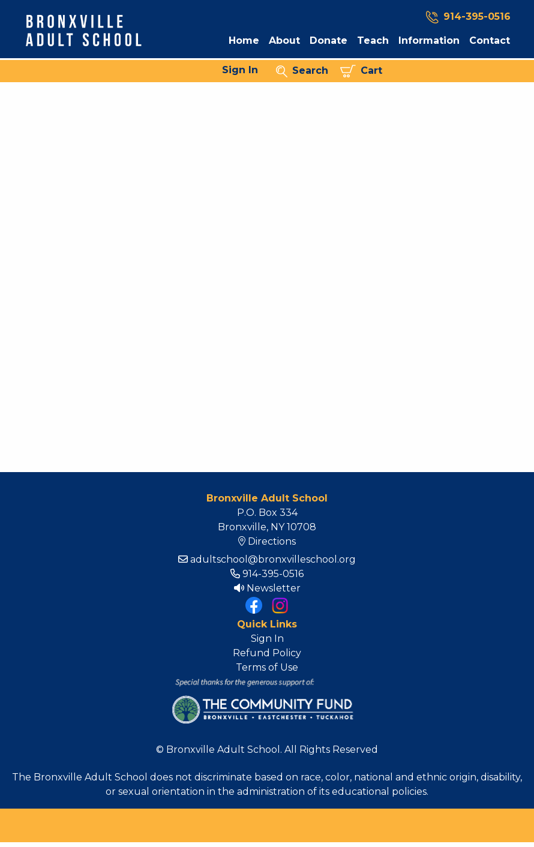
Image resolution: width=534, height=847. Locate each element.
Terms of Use (267, 667)
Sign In (240, 70)
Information (429, 41)
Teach (373, 41)
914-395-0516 (267, 573)
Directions (267, 541)
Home (244, 41)
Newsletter (267, 588)
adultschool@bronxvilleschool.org (267, 559)
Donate (328, 41)
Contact (489, 41)
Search (302, 71)
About (284, 41)
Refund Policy (267, 653)
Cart (361, 71)
